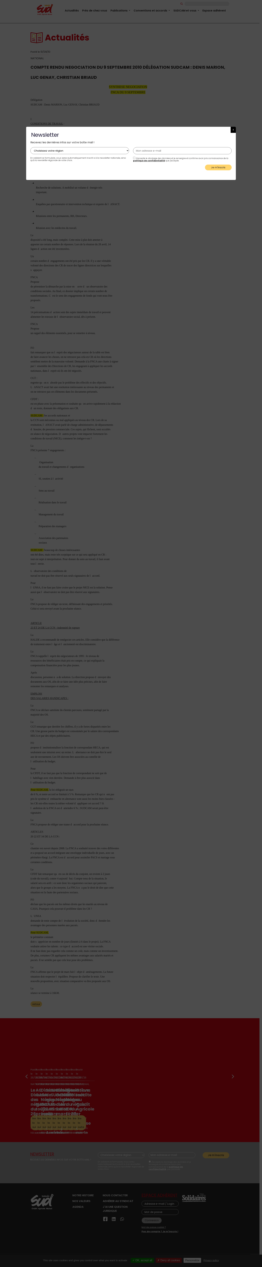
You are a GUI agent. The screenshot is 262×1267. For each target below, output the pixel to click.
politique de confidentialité (149, 160)
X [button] (233, 129)
